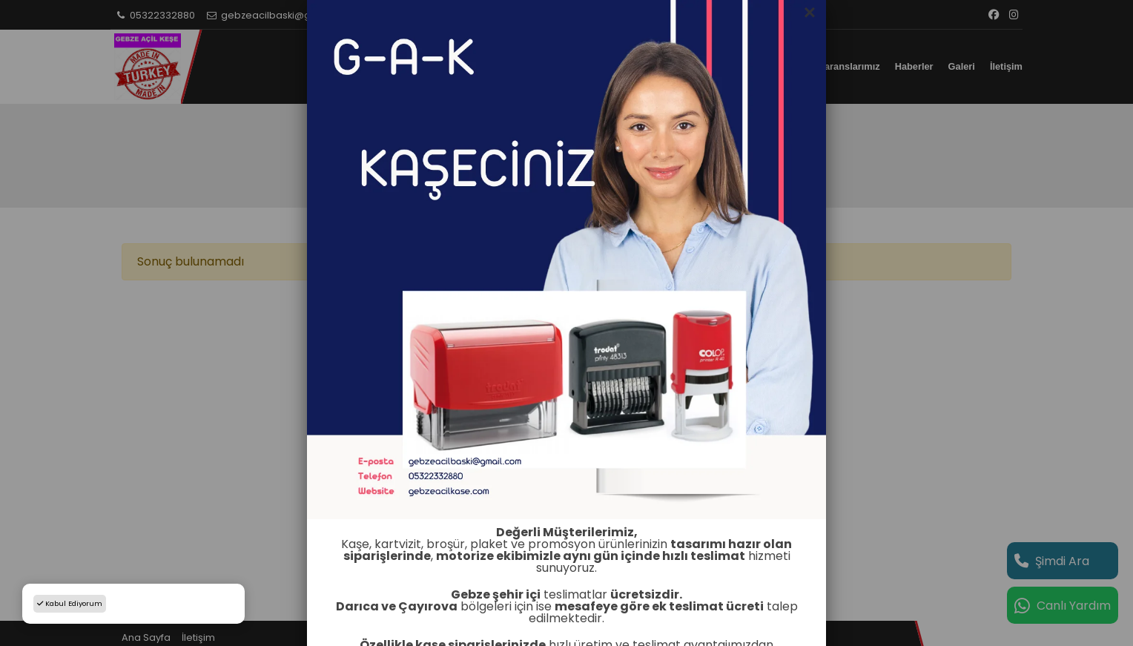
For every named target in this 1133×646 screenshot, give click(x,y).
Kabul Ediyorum (69, 603)
